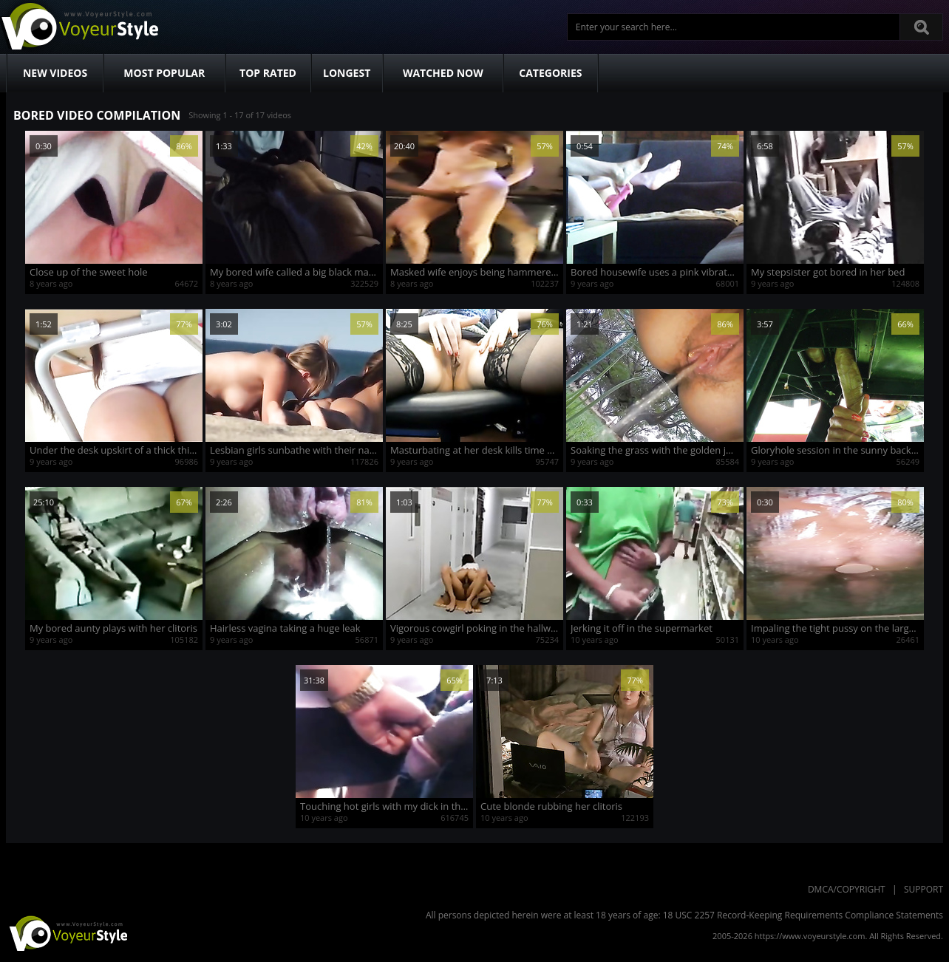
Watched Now (443, 73)
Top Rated (267, 73)
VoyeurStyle (66, 932)
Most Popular (164, 73)
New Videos (55, 73)
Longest (346, 73)
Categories (550, 73)
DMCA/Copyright (846, 889)
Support (923, 889)
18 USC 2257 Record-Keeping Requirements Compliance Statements (803, 915)
